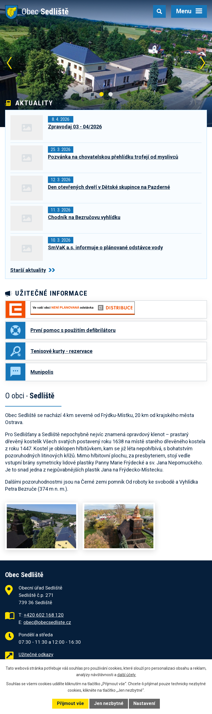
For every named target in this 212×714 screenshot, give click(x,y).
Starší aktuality (32, 270)
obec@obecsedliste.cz (47, 622)
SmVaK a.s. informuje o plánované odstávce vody (105, 247)
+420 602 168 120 (44, 615)
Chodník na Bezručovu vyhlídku (84, 217)
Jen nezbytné (108, 703)
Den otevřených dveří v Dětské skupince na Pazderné (109, 187)
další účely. (126, 674)
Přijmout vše (70, 703)
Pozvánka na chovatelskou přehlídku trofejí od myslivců (113, 157)
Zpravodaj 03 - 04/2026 (75, 127)
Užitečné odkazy (36, 655)
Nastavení (144, 703)
